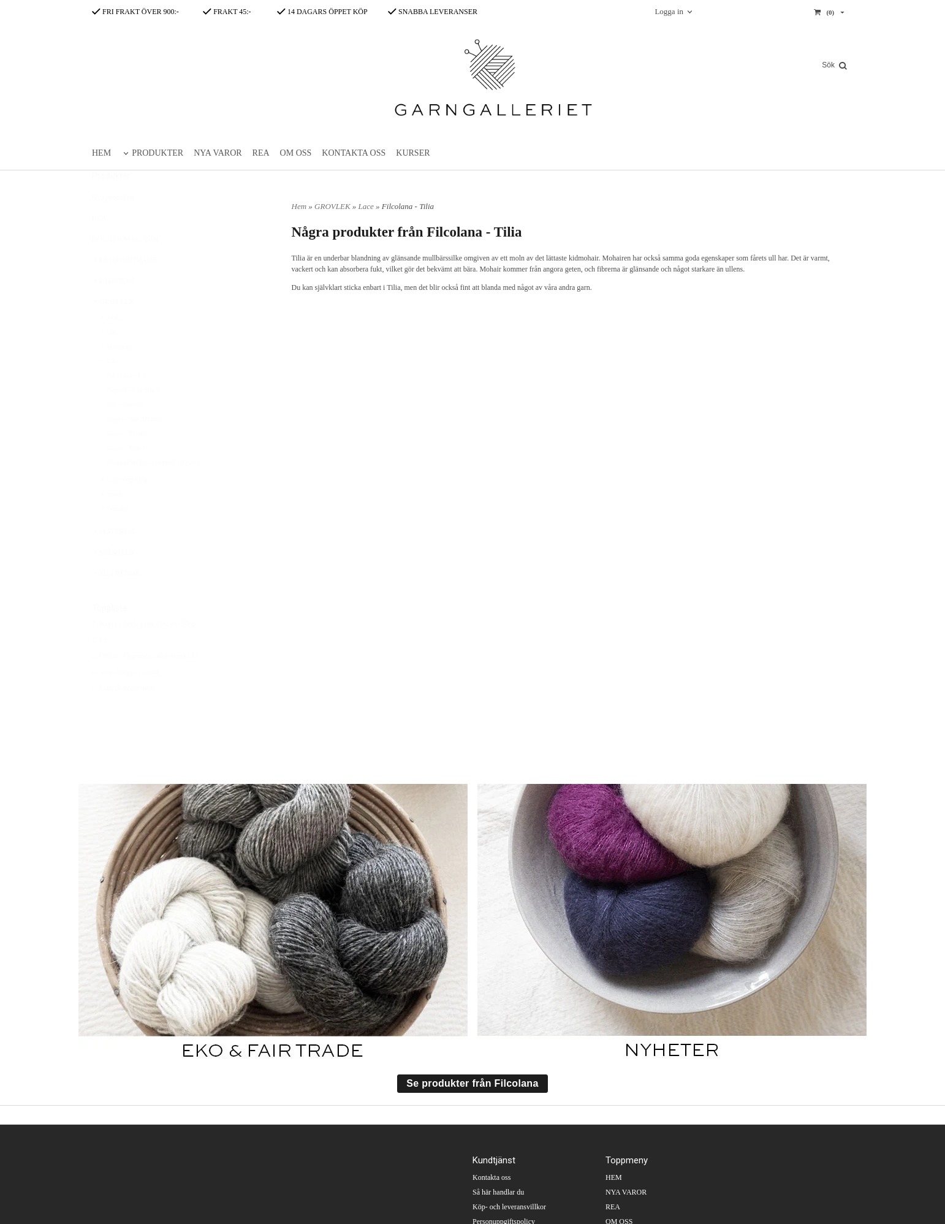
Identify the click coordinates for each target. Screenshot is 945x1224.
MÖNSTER (113, 582)
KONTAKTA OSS (353, 153)
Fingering (116, 376)
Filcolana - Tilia (128, 405)
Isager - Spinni (126, 462)
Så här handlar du (498, 1192)
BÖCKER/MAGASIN (125, 269)
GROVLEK (113, 331)
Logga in (669, 11)
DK (107, 361)
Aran (109, 347)
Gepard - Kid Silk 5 (133, 420)
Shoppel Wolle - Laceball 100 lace (153, 492)
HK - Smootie (126, 434)
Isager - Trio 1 (126, 477)
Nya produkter (113, 227)
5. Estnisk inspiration (123, 717)
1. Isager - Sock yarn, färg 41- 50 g (143, 654)
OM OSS (296, 153)
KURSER (413, 153)
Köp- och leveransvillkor (509, 1207)
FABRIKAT (113, 310)
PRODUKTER (157, 153)
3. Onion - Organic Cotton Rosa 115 (145, 686)
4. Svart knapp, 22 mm (125, 702)
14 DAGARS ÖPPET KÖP (322, 11)
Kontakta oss (491, 1177)
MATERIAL (114, 561)
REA (261, 153)
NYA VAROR (217, 153)
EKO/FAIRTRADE (124, 290)
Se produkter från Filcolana (472, 1083)
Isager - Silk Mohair (134, 448)
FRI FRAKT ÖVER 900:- (135, 11)
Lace (109, 390)
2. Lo (99, 670)
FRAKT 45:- (227, 11)
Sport (110, 524)
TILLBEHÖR (116, 603)
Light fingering (123, 509)
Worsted (114, 538)
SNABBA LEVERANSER (432, 11)
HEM (101, 153)
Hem (299, 206)
